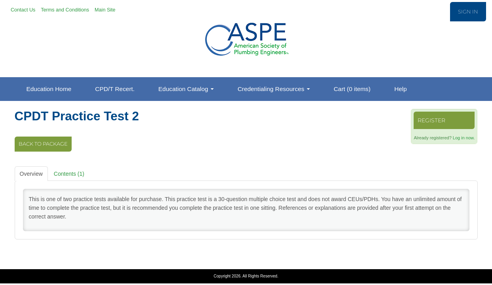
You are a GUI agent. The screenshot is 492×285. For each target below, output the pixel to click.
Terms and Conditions (65, 10)
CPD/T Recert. (115, 89)
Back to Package (43, 144)
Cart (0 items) (352, 89)
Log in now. (464, 137)
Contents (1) (69, 174)
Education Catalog (186, 89)
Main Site (105, 10)
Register (431, 120)
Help (400, 89)
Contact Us (23, 10)
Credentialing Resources (273, 89)
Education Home (49, 89)
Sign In (468, 11)
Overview (31, 174)
